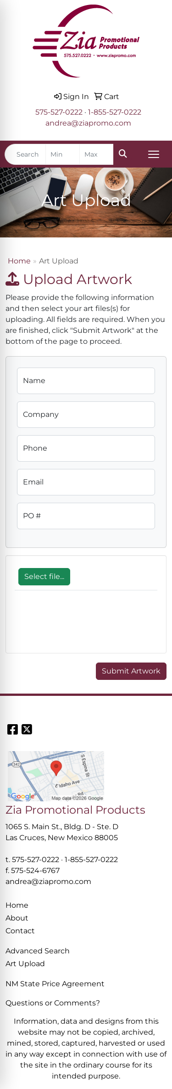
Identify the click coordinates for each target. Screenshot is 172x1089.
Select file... (44, 576)
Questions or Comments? (53, 1003)
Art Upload (25, 963)
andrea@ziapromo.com (88, 123)
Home (19, 261)
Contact (20, 930)
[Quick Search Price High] (96, 154)
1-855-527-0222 (114, 112)
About (17, 918)
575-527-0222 (59, 112)
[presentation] (84, 626)
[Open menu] (153, 154)
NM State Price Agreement (55, 983)
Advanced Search (38, 951)
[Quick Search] (25, 154)
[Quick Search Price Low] (62, 154)
